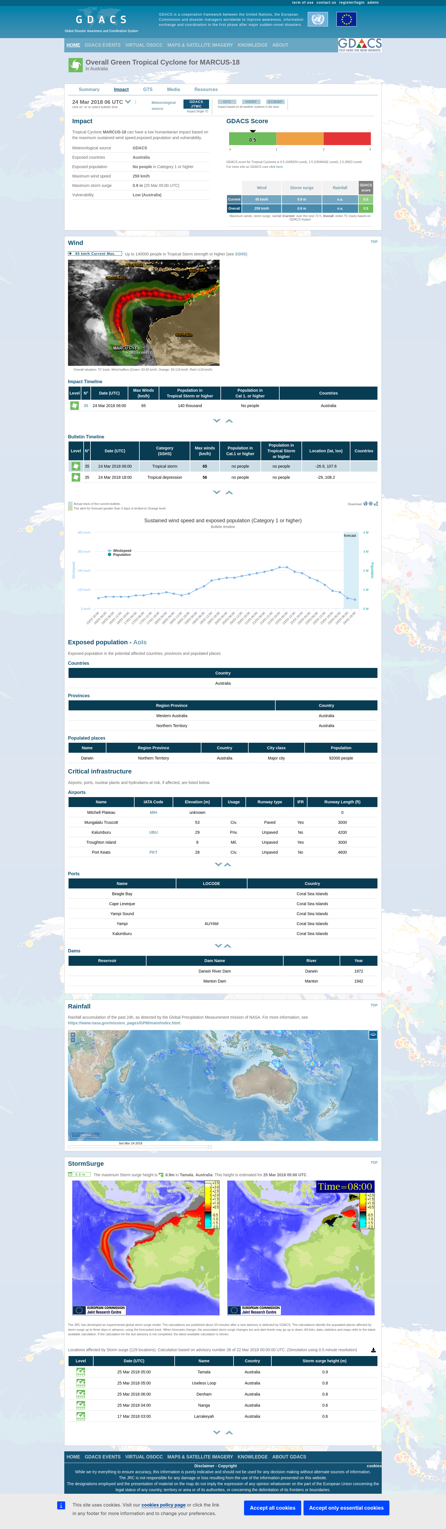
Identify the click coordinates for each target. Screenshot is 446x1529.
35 (86, 405)
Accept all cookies (272, 1508)
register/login (351, 3)
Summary (89, 89)
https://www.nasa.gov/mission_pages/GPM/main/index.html (124, 1018)
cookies (374, 1461)
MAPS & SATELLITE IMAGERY (200, 45)
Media (173, 89)
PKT (154, 852)
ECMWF (275, 102)
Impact (121, 89)
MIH (153, 812)
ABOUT (280, 45)
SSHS (240, 254)
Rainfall (340, 187)
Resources (206, 89)
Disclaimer (204, 1461)
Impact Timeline (85, 381)
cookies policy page (163, 1505)
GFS (227, 102)
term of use (303, 3)
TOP (374, 242)
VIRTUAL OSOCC (144, 45)
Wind (262, 187)
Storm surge (301, 187)
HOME (73, 45)
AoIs (140, 642)
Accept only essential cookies (346, 1508)
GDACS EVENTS (103, 45)
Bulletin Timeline (86, 436)
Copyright (227, 1461)
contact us (326, 3)
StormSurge (86, 1159)
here (279, 166)
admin (373, 3)
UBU (153, 832)
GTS (148, 89)
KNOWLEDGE (253, 45)
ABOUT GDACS (289, 1452)
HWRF (251, 102)
